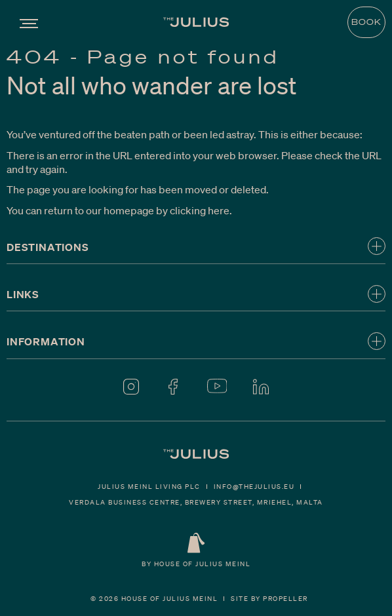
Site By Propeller (269, 598)
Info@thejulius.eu (254, 486)
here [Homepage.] (218, 210)
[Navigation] (29, 21)
